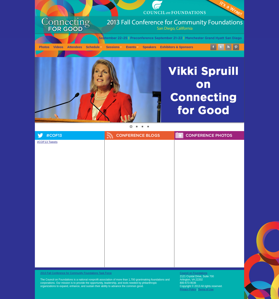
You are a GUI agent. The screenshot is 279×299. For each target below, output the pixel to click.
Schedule (93, 47)
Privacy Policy (188, 289)
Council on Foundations (193, 273)
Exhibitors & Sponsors (176, 47)
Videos (58, 47)
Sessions (113, 47)
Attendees (74, 47)
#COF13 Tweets (47, 142)
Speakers (149, 47)
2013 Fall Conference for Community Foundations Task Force (76, 273)
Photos (44, 47)
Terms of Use (206, 289)
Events (131, 47)
